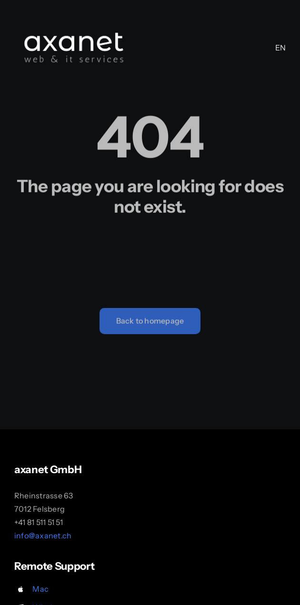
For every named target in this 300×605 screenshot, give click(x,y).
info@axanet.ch (42, 535)
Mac (40, 589)
